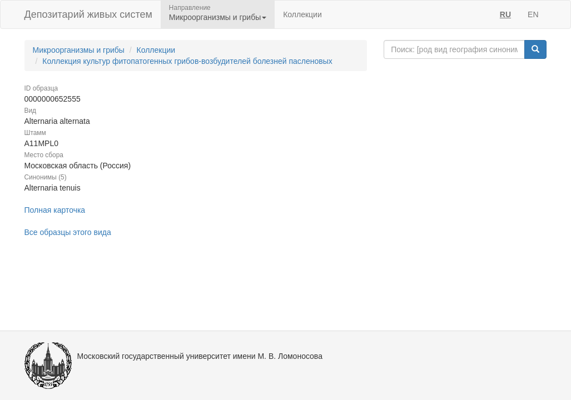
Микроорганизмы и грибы (79, 50)
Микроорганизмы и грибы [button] (217, 17)
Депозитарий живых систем (88, 14)
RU (505, 14)
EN (533, 14)
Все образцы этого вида (67, 232)
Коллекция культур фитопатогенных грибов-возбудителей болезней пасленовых (187, 61)
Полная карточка (55, 210)
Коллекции (302, 14)
